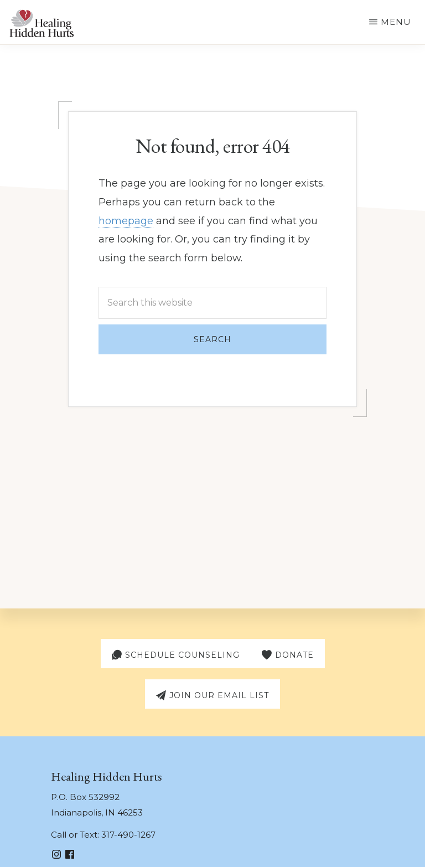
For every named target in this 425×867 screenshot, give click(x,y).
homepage (126, 221)
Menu (396, 22)
